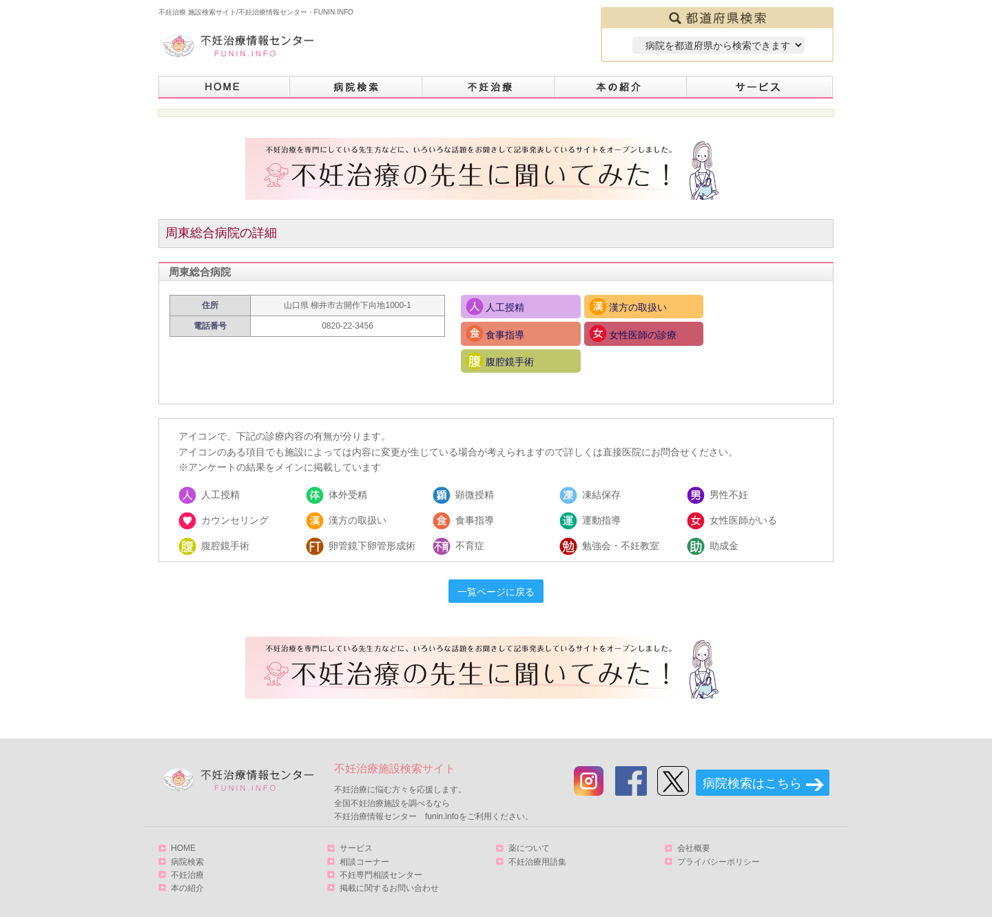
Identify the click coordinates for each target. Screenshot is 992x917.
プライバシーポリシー (718, 835)
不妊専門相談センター (381, 848)
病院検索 (356, 87)
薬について (529, 822)
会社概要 (693, 822)
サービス (760, 87)
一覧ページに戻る (496, 565)
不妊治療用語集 (537, 835)
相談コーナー (364, 835)
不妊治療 (187, 848)
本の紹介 (621, 87)
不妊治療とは (488, 87)
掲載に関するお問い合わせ (389, 861)
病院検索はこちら (752, 757)
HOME (224, 87)
